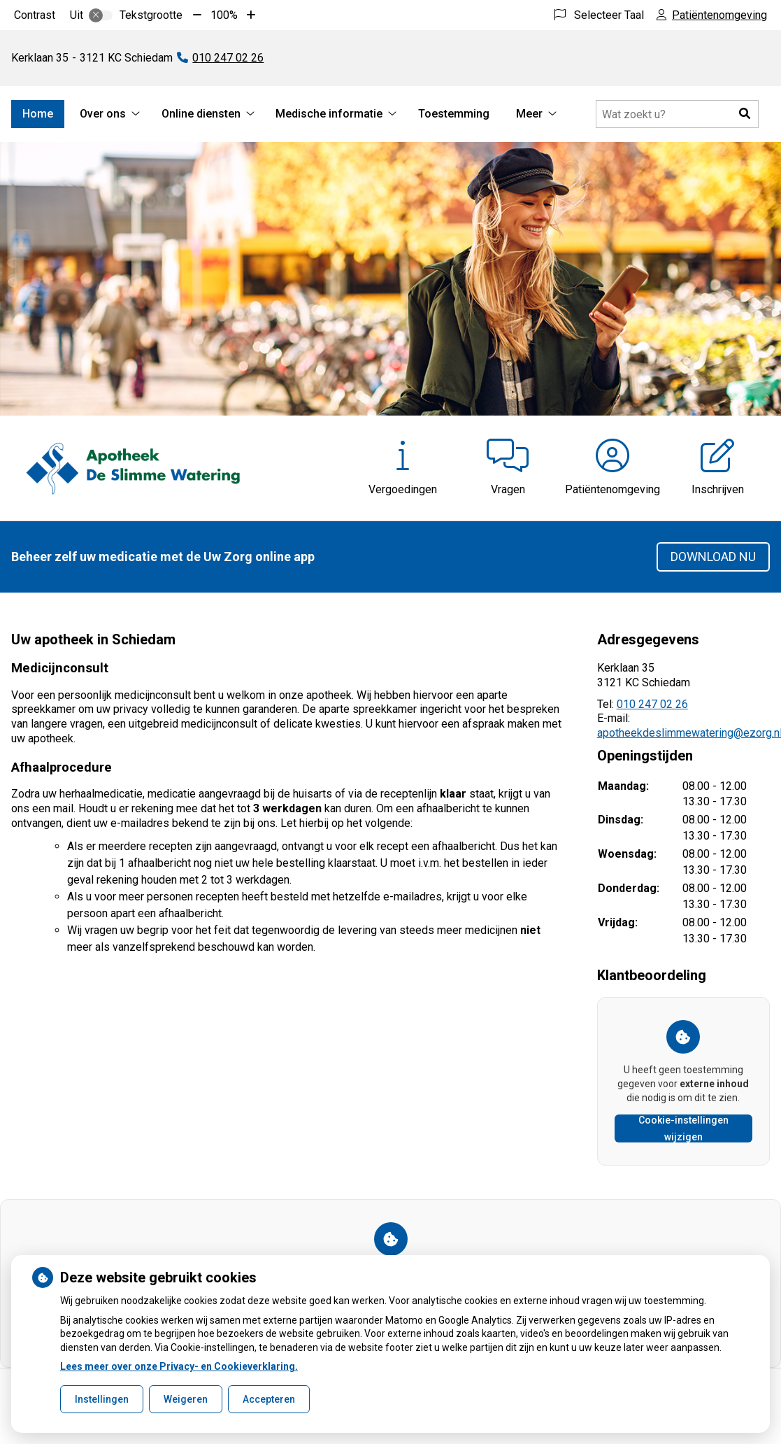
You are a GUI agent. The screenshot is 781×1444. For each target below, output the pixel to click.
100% (224, 15)
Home (37, 113)
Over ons (103, 113)
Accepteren (269, 1399)
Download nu (713, 556)
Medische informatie (328, 113)
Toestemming (453, 113)
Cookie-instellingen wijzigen (683, 1128)
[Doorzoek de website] (677, 114)
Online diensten (201, 113)
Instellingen (102, 1399)
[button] (745, 114)
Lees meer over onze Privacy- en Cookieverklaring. (179, 1366)
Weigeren (186, 1399)
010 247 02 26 (652, 704)
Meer (529, 113)
